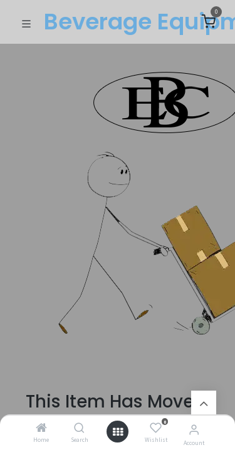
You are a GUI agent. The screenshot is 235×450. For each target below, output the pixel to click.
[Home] (41, 428)
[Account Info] (194, 429)
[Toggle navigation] (26, 22)
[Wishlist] (156, 428)
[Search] (79, 428)
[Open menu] (118, 431)
